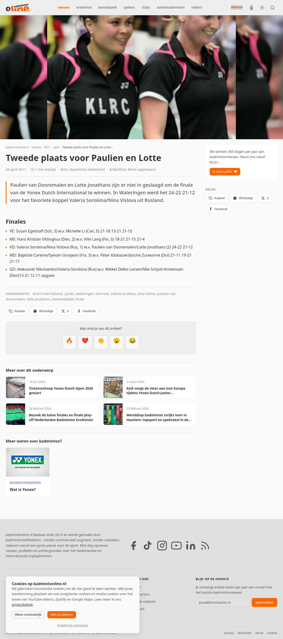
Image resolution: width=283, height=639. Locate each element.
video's (196, 7)
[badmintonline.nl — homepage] (17, 7)
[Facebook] (133, 545)
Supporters (141, 594)
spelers (129, 7)
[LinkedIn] (190, 545)
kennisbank (107, 7)
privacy (229, 633)
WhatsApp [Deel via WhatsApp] (43, 311)
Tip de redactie (144, 601)
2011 (47, 147)
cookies (272, 633)
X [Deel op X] (65, 311)
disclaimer (244, 633)
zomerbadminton (171, 7)
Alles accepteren (61, 615)
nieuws (64, 7)
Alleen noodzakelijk (28, 615)
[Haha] (132, 342)
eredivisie (84, 7)
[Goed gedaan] (101, 342)
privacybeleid (22, 604)
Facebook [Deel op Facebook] (86, 311)
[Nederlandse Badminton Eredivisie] (237, 7)
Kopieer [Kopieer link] (17, 311)
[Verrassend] (117, 342)
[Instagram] (162, 545)
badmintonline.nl (17, 147)
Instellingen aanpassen (72, 625)
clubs (146, 7)
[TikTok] (147, 545)
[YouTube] (176, 545)
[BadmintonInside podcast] (251, 7)
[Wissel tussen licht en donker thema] (262, 7)
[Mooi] (85, 342)
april (56, 147)
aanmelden (264, 602)
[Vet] (69, 342)
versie (259, 633)
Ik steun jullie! (225, 172)
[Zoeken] (272, 7)
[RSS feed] (205, 545)
